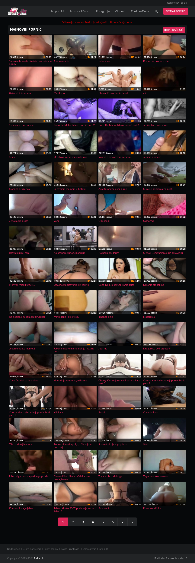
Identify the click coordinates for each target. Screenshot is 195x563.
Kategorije (103, 11)
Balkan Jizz (39, 558)
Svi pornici (57, 11)
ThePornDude (140, 11)
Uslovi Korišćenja (32, 548)
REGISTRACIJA (173, 3)
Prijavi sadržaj (51, 548)
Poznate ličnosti (80, 11)
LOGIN (184, 3)
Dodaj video (13, 548)
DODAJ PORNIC (175, 11)
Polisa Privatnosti (70, 548)
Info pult (103, 548)
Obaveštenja (89, 548)
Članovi (120, 11)
